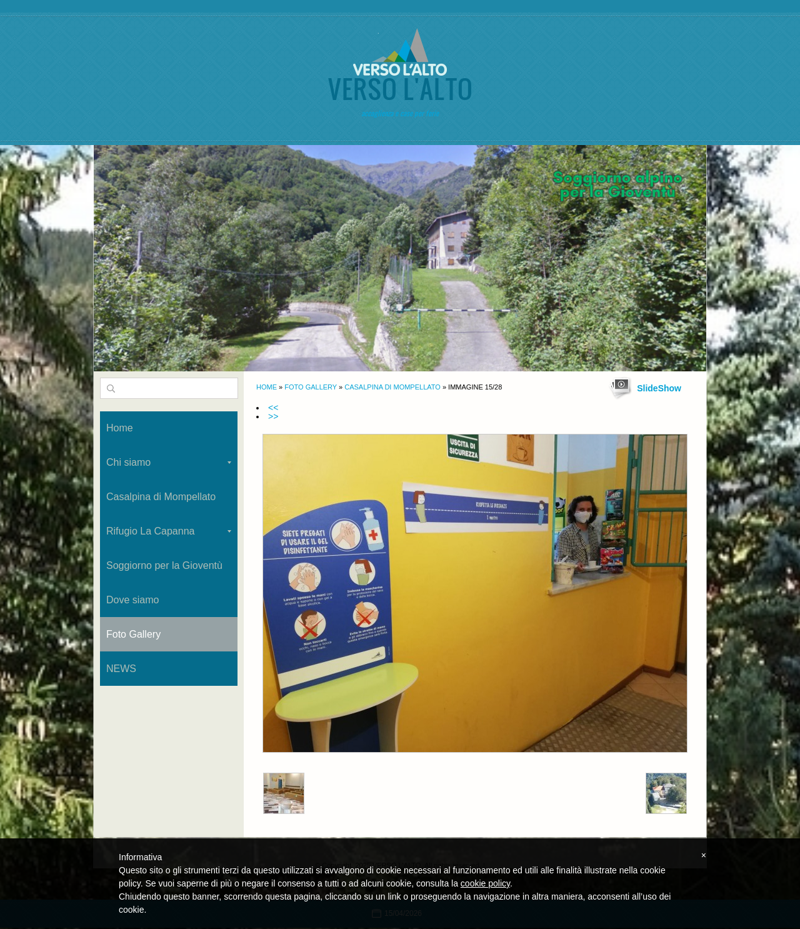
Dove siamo (132, 600)
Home (266, 387)
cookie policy (485, 883)
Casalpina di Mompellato (392, 387)
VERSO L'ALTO (400, 88)
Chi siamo (168, 462)
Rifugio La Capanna (168, 531)
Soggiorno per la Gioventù (164, 565)
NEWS (121, 668)
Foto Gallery (310, 387)
